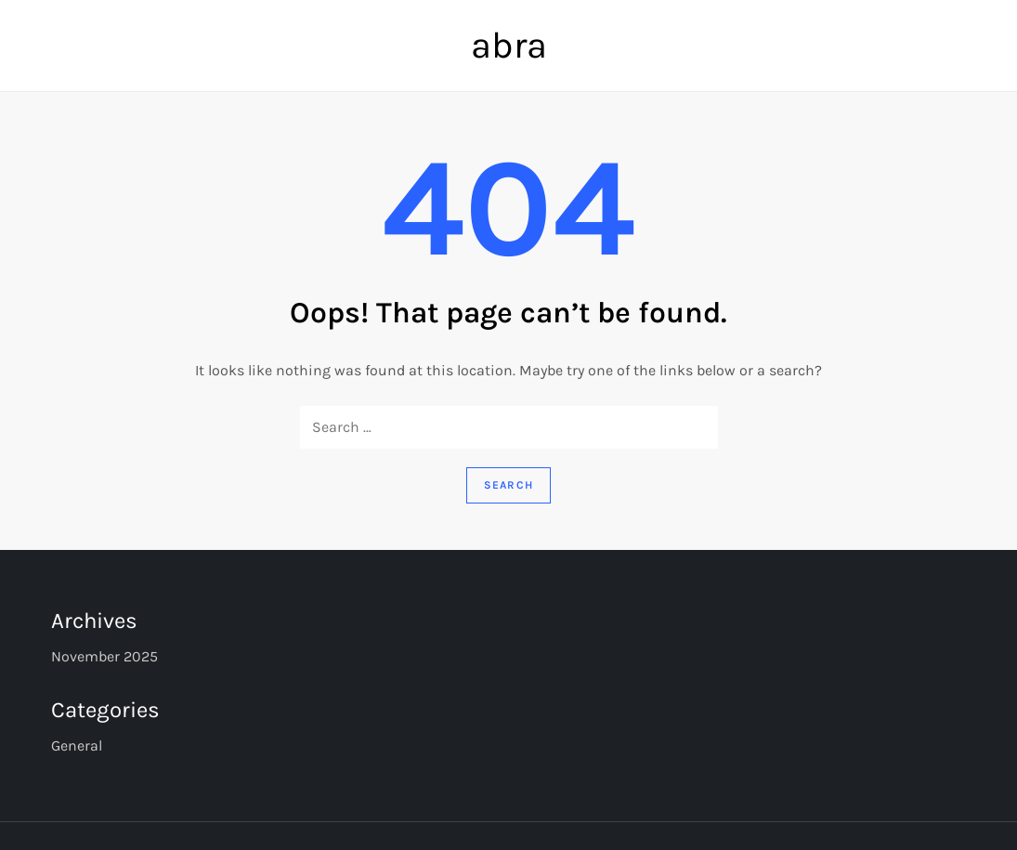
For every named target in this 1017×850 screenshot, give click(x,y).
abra (509, 45)
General (76, 745)
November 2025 (104, 656)
